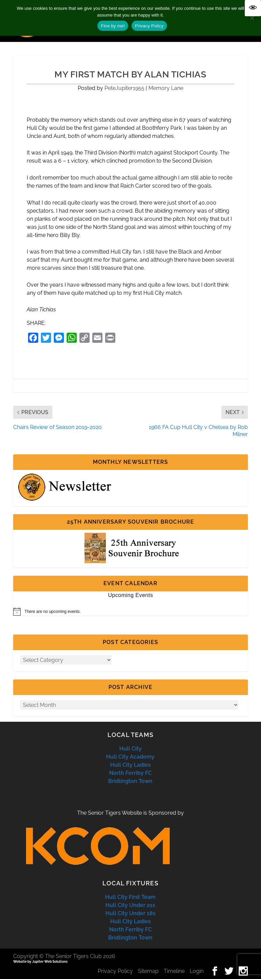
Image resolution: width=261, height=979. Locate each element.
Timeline (174, 971)
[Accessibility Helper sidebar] (253, 8)
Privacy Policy (115, 971)
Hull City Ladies (130, 765)
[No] (252, 18)
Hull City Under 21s (130, 905)
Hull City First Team (130, 897)
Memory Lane (165, 88)
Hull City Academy (130, 757)
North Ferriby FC (130, 773)
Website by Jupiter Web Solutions (40, 961)
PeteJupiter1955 (124, 88)
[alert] (130, 611)
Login (197, 971)
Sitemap (148, 971)
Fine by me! (113, 25)
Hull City (130, 748)
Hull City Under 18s (130, 913)
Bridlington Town (130, 781)
